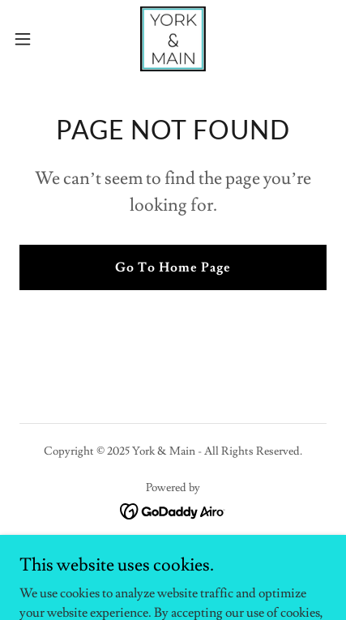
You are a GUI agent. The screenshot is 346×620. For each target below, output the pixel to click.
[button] (31, 39)
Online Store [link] (173, 557)
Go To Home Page (173, 267)
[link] (173, 38)
